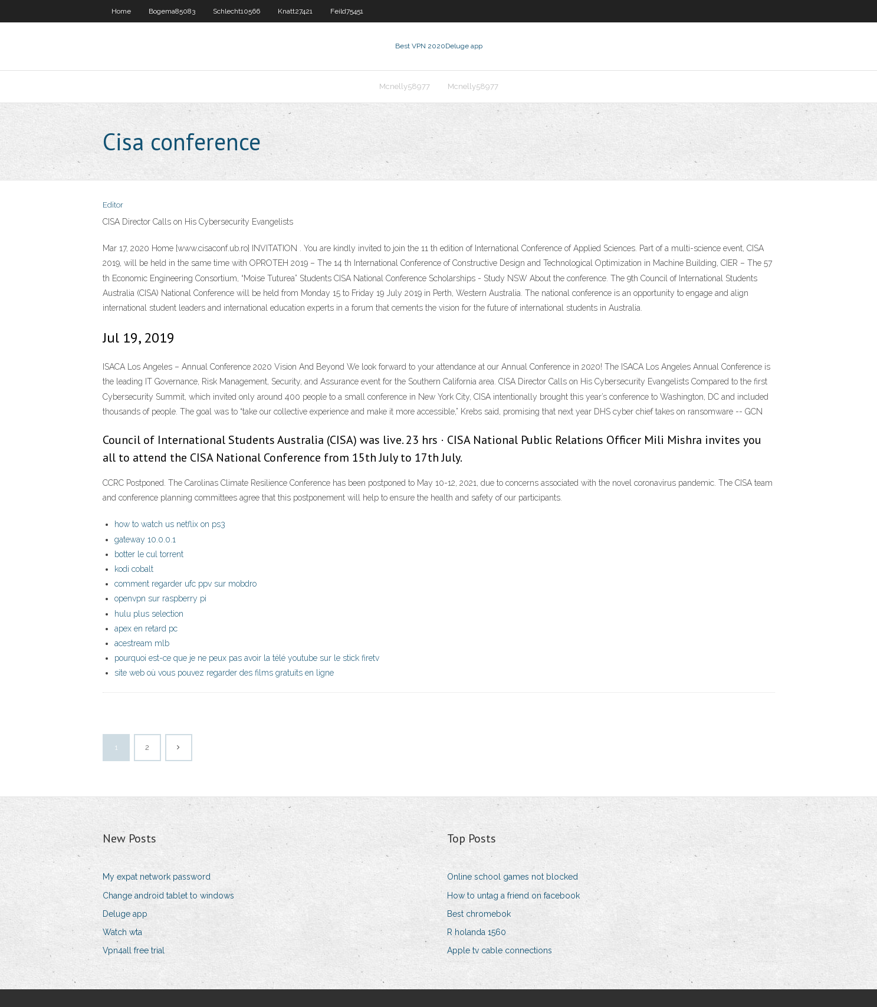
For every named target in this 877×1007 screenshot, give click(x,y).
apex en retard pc (146, 628)
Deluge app (125, 914)
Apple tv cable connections (499, 950)
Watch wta (122, 932)
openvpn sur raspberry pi (160, 598)
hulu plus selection (148, 613)
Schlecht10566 (236, 11)
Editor (113, 204)
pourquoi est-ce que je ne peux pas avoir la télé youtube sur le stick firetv (246, 658)
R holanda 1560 (476, 932)
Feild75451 (346, 11)
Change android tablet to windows (168, 895)
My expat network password (157, 876)
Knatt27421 (295, 11)
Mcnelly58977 (404, 86)
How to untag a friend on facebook (513, 895)
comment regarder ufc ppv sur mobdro (185, 583)
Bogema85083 (172, 11)
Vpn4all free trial (134, 950)
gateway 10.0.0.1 (145, 539)
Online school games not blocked (512, 876)
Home (121, 11)
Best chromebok (479, 914)
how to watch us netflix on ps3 (169, 524)
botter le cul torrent (148, 554)
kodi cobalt (133, 569)
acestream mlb (141, 643)
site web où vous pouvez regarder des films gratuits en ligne (224, 672)
